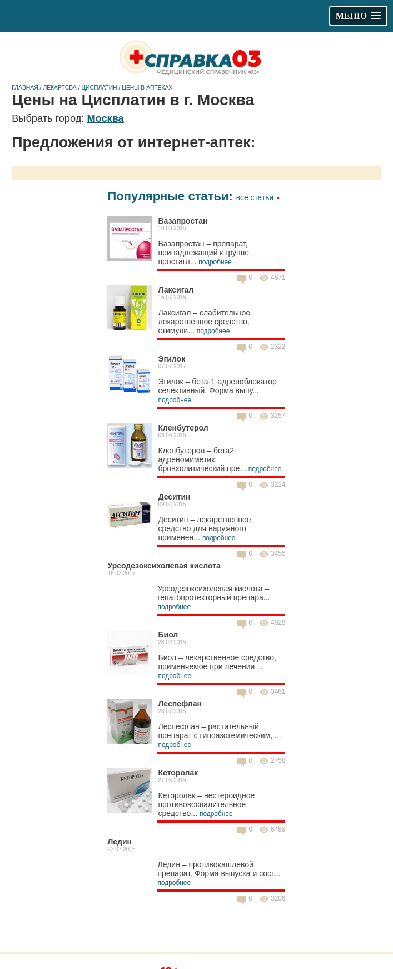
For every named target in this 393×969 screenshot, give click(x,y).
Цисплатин (99, 88)
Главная (25, 88)
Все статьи (258, 197)
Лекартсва (59, 88)
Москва (105, 118)
